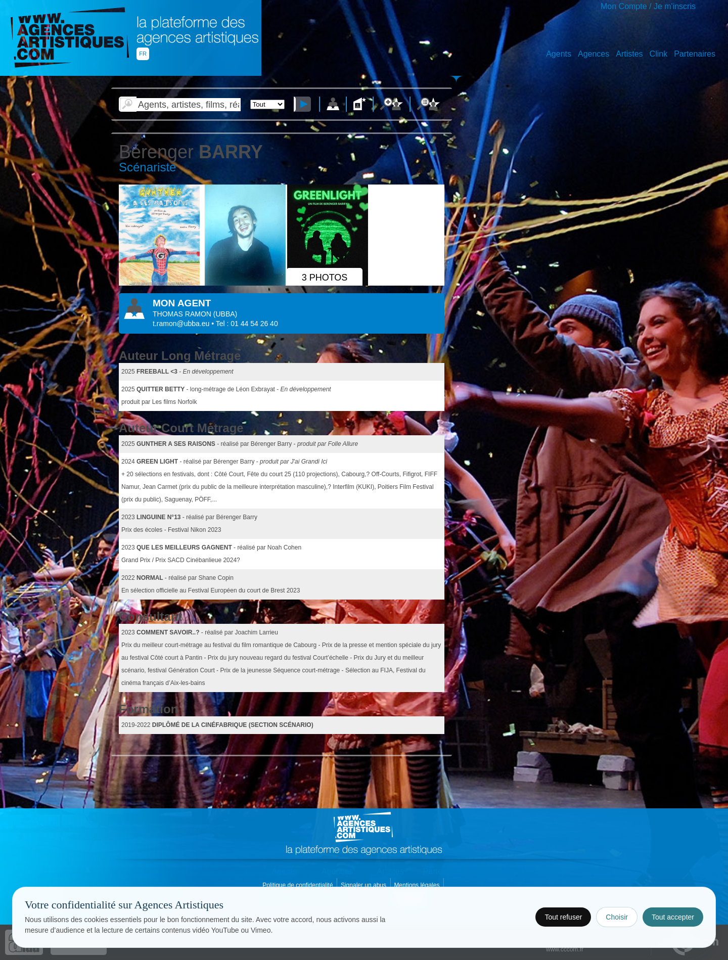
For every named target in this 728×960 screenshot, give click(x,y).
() (225, 314)
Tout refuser (563, 917)
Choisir (617, 917)
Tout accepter (673, 917)
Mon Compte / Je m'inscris (648, 6)
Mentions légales (417, 885)
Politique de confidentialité (298, 885)
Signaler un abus (364, 885)
